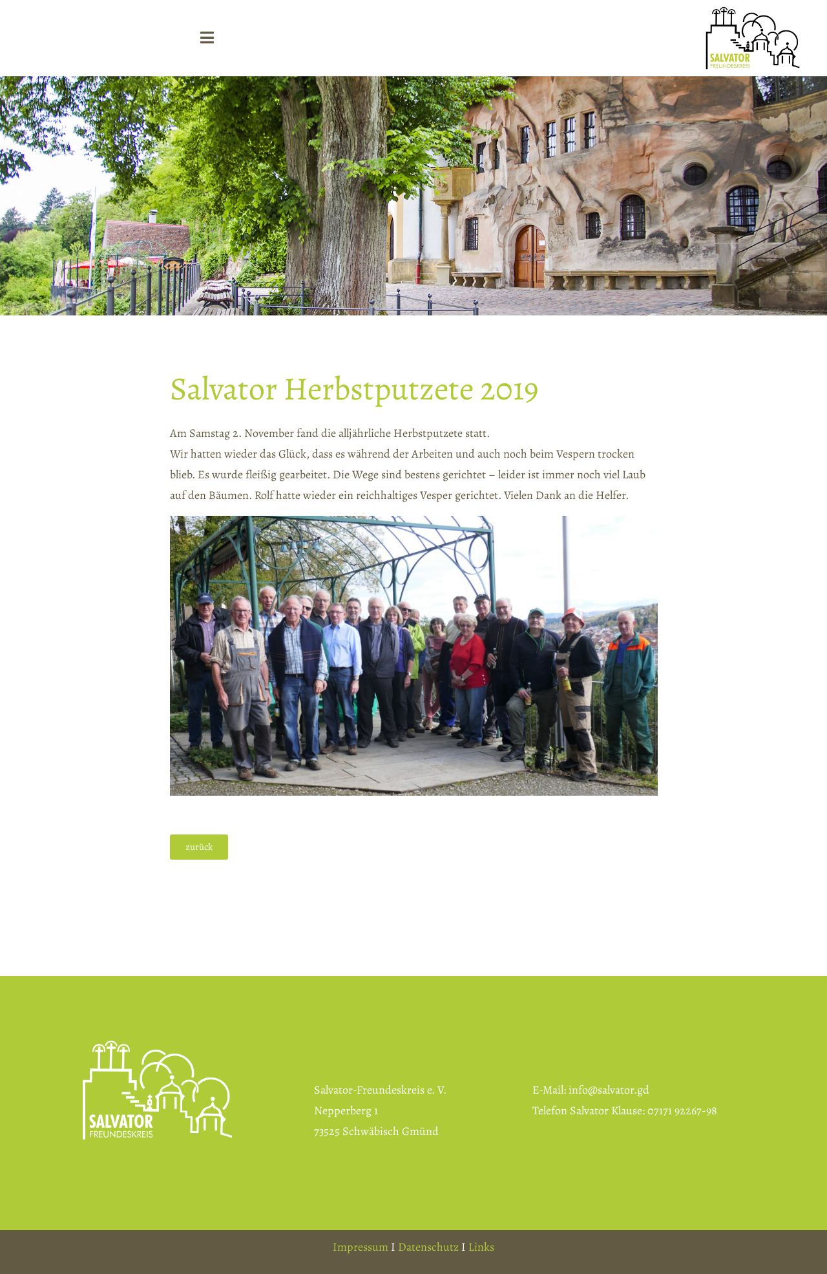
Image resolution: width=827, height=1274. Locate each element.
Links (481, 1247)
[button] (199, 847)
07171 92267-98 (682, 1110)
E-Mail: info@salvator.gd (590, 1090)
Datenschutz (428, 1247)
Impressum (360, 1247)
